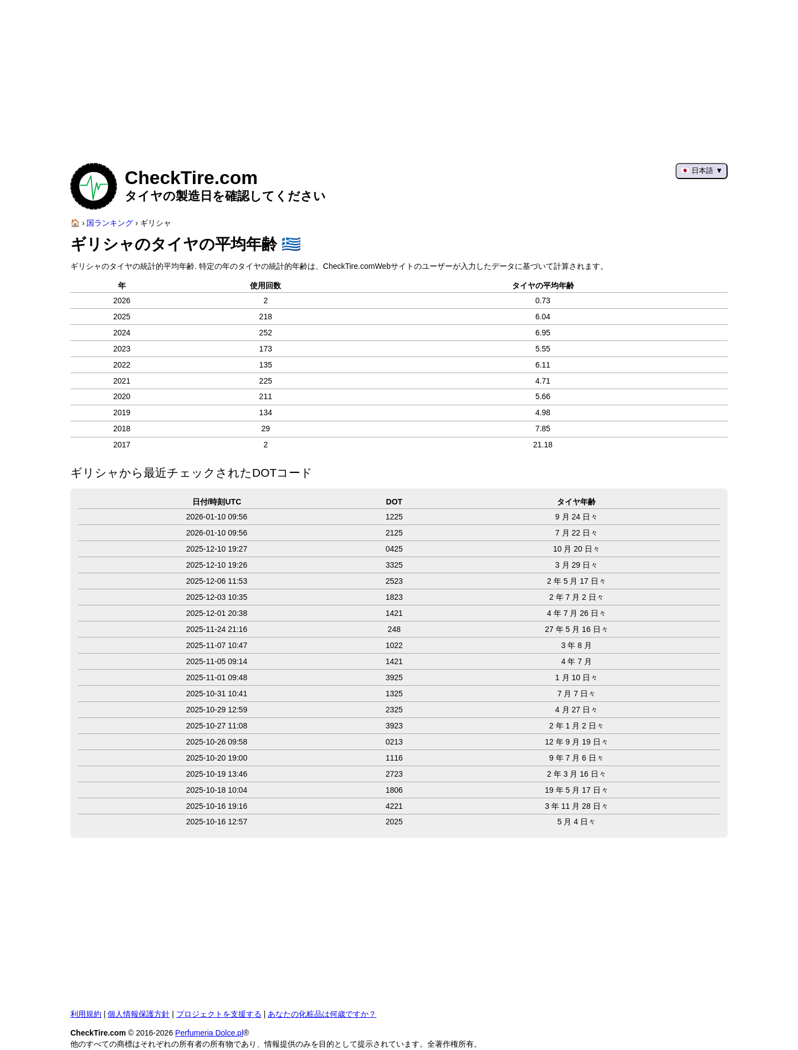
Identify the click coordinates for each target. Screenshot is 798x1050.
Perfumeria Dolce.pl (209, 1032)
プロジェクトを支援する (219, 1014)
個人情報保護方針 (139, 1014)
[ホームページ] (75, 222)
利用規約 (85, 1014)
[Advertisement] (399, 77)
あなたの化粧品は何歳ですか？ (322, 1014)
